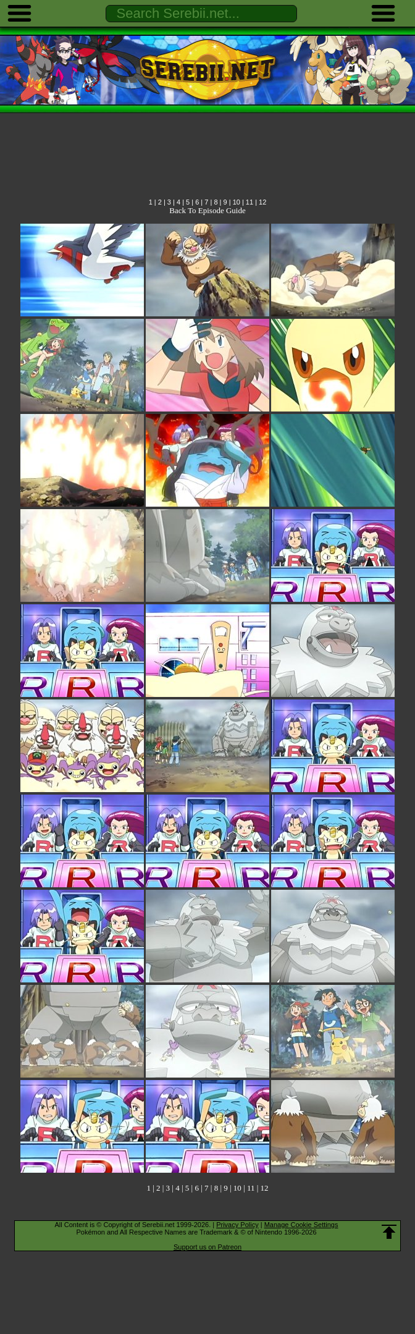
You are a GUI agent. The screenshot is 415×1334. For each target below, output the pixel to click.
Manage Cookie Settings (301, 1224)
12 (262, 202)
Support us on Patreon (207, 1247)
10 (236, 202)
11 (249, 202)
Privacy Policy (237, 1224)
